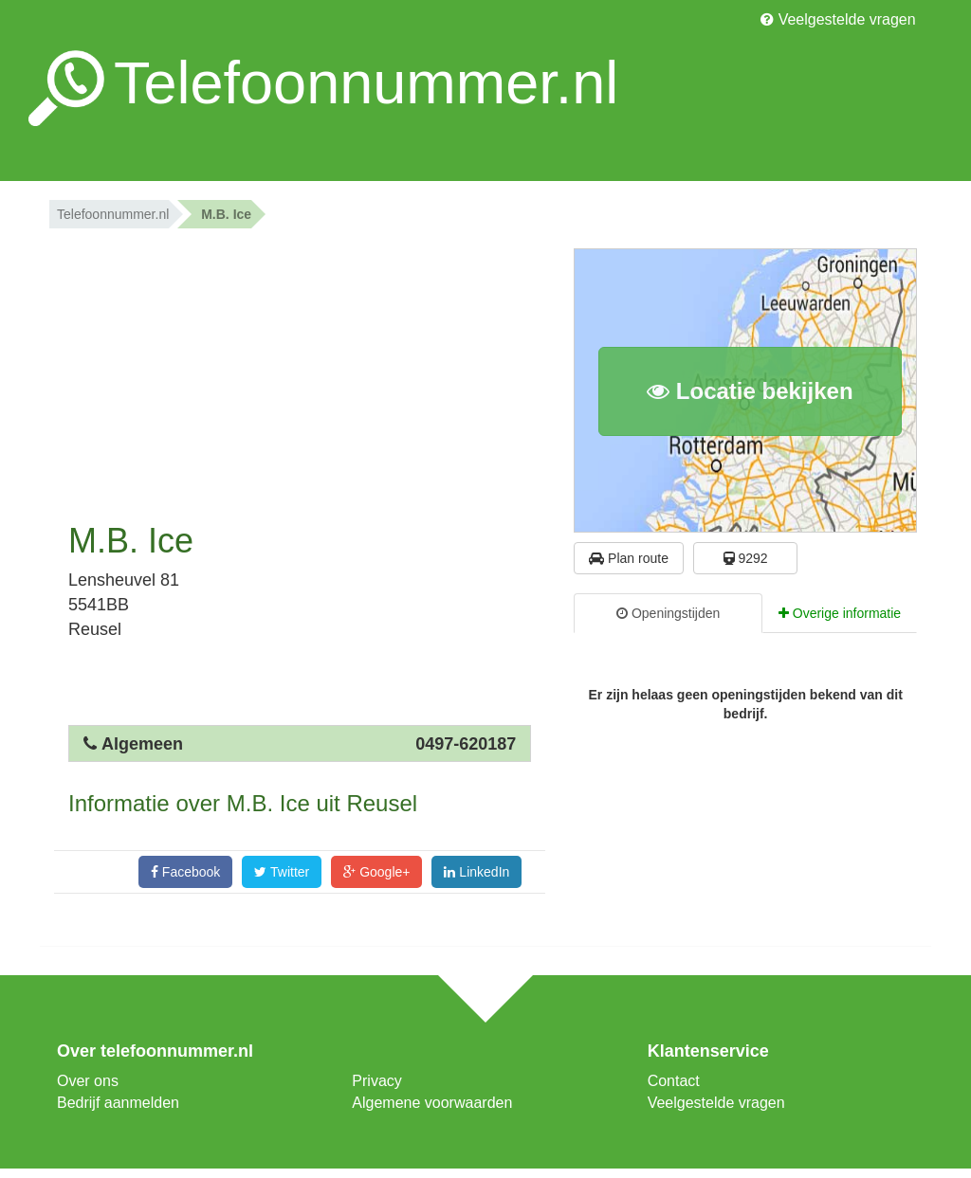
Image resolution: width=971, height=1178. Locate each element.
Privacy (376, 1081)
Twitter (281, 871)
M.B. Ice (226, 214)
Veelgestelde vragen (837, 19)
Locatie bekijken (749, 391)
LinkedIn (476, 871)
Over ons (88, 1081)
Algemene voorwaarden (432, 1103)
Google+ (376, 871)
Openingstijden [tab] (668, 613)
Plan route (629, 558)
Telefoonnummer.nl (113, 214)
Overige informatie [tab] (840, 613)
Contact (674, 1081)
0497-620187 (465, 743)
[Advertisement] (299, 370)
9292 (746, 558)
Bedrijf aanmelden (118, 1103)
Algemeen (142, 743)
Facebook (185, 871)
